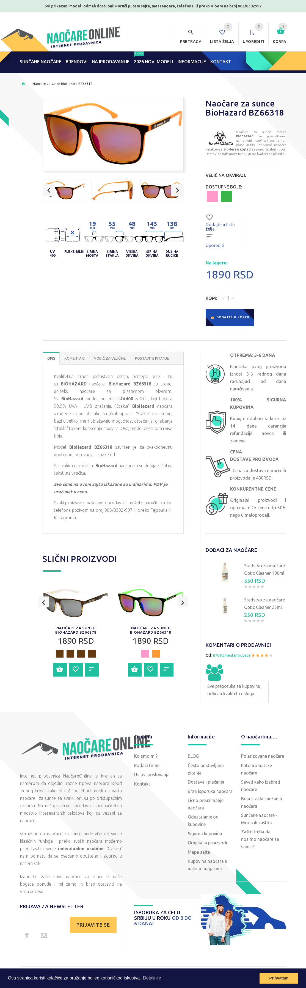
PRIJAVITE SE (93, 929)
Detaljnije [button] (152, 978)
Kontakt (142, 788)
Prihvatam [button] (278, 978)
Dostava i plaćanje (206, 786)
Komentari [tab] (75, 363)
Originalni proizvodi (207, 847)
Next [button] (177, 190)
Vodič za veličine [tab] (110, 363)
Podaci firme (146, 770)
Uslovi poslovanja (152, 779)
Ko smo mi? (146, 760)
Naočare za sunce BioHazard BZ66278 (76, 634)
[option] (64, 190)
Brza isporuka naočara (210, 795)
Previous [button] (49, 190)
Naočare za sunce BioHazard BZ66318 (150, 634)
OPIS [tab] (51, 363)
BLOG (193, 760)
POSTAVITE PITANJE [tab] (152, 363)
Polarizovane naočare (262, 760)
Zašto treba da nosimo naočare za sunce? (260, 844)
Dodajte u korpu (230, 320)
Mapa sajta (199, 856)
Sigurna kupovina (205, 838)
